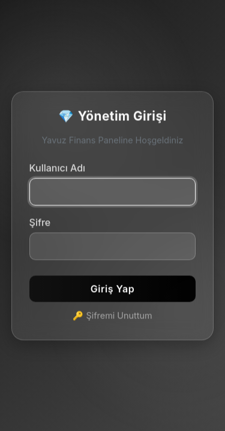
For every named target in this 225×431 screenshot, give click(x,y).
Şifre (40, 223)
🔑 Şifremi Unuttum (112, 316)
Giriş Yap (112, 289)
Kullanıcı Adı (57, 168)
